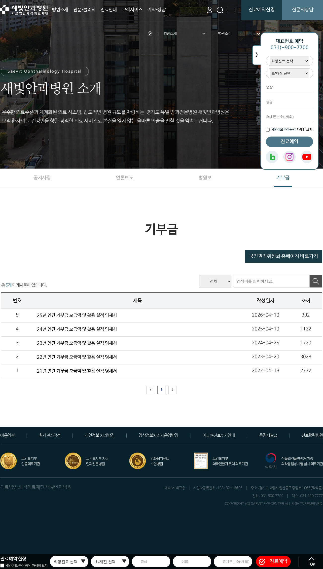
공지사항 (42, 178)
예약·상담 (156, 10)
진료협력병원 (312, 435)
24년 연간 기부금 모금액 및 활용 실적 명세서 (77, 329)
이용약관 (7, 435)
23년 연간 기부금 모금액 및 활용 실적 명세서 (77, 343)
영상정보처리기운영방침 (158, 435)
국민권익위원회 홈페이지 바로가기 (283, 256)
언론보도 (124, 178)
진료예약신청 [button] (262, 10)
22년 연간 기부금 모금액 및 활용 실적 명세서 (77, 357)
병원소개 (60, 10)
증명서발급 (268, 435)
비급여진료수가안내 (219, 435)
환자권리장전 (50, 435)
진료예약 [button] (273, 561)
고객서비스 (132, 10)
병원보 (205, 178)
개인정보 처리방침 (99, 435)
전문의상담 (303, 10)
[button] (311, 561)
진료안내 (109, 10)
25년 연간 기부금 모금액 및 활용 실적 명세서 (77, 315)
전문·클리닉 (84, 10)
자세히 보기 (40, 566)
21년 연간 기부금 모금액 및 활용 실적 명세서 (77, 371)
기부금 (282, 178)
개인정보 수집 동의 (18, 566)
